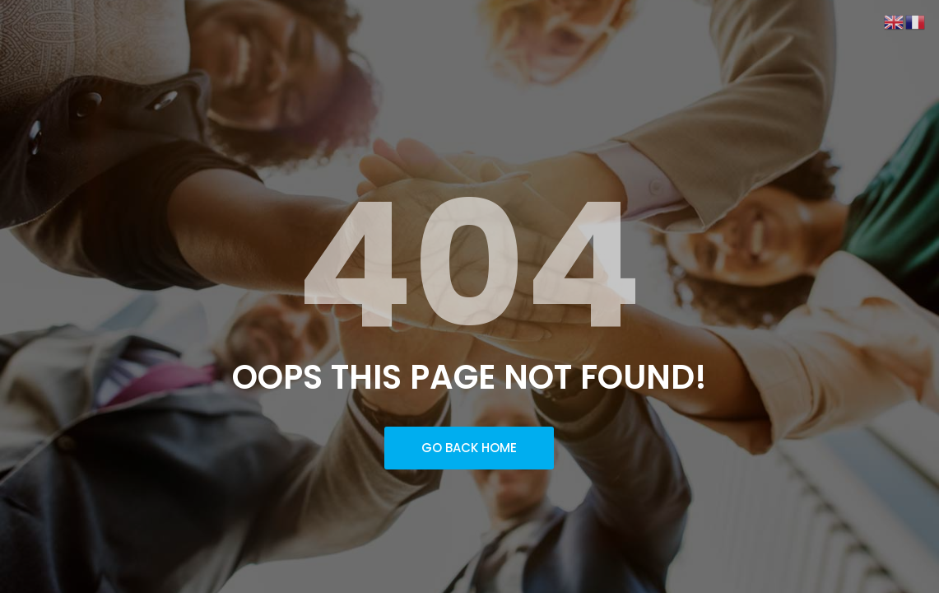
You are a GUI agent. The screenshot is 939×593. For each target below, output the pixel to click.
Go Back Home (469, 447)
